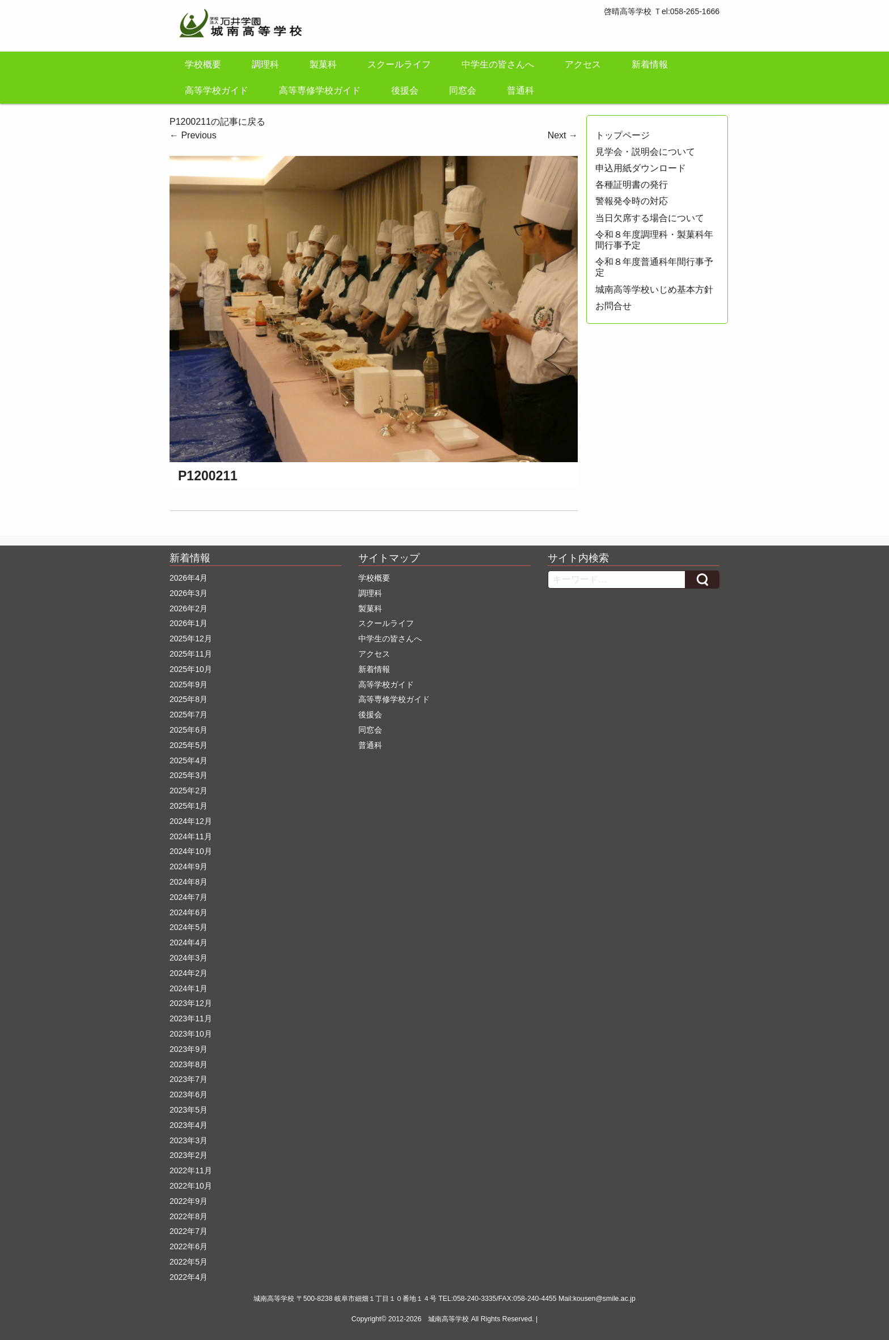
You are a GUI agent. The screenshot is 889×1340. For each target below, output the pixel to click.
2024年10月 (191, 851)
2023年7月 (189, 1079)
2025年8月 (189, 699)
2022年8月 (189, 1216)
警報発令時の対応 (631, 201)
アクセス (583, 64)
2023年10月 (191, 1033)
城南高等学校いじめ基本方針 (654, 289)
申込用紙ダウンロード (640, 168)
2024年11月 (191, 836)
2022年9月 (189, 1201)
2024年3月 (189, 957)
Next (563, 135)
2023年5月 (189, 1109)
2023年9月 (189, 1049)
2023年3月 (189, 1140)
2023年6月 (189, 1094)
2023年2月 (189, 1155)
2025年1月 (189, 805)
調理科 (265, 64)
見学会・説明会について (645, 152)
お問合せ (613, 306)
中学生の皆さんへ (498, 64)
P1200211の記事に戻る (217, 121)
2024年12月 (191, 821)
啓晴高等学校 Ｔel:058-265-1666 (661, 11)
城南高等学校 (448, 1319)
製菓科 (323, 64)
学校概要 (203, 64)
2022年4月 (189, 1277)
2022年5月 (189, 1261)
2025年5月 (189, 745)
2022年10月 (191, 1185)
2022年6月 (189, 1246)
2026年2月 (189, 608)
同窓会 (462, 90)
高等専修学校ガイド (320, 90)
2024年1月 (189, 988)
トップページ (622, 135)
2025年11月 (191, 653)
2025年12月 (191, 638)
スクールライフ (399, 64)
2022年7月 (189, 1231)
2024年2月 (189, 973)
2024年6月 (189, 912)
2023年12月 (191, 1003)
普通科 (520, 90)
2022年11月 (191, 1170)
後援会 (404, 90)
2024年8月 (189, 881)
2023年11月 (191, 1018)
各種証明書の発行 (631, 184)
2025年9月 (189, 684)
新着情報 (650, 64)
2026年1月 (189, 623)
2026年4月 (189, 577)
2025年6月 (189, 729)
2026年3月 (189, 593)
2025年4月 (189, 760)
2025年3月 (189, 775)
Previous (193, 135)
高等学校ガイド (216, 90)
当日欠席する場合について (649, 218)
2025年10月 (191, 669)
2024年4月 (189, 942)
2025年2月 (189, 790)
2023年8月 (189, 1064)
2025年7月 (189, 714)
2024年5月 (189, 927)
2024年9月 (189, 866)
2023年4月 (189, 1125)
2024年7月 (189, 897)
